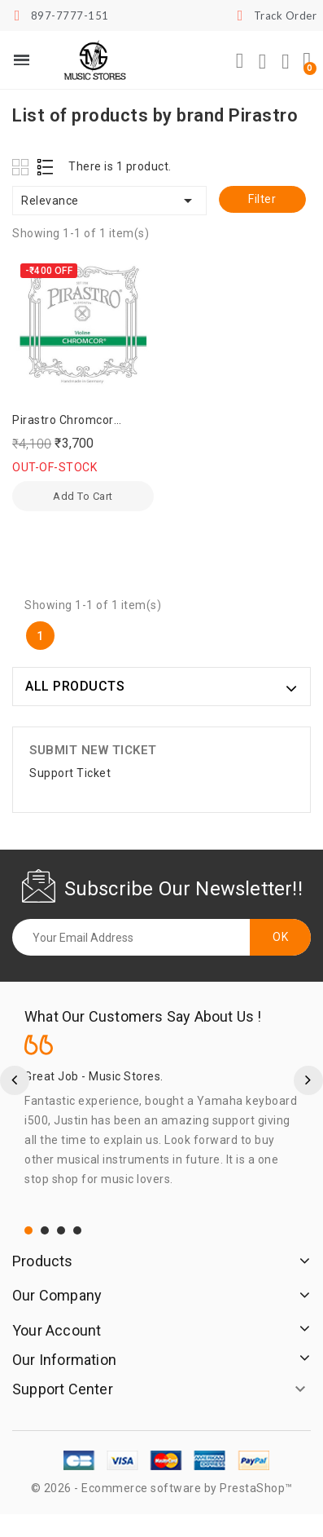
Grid (22, 167)
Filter (262, 198)
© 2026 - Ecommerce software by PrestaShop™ (162, 1488)
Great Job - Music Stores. (94, 1076)
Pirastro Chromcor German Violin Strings (72, 421)
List (46, 167)
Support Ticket (70, 773)
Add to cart (83, 496)
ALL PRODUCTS (74, 686)
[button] (240, 61)
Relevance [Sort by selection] (109, 200)
